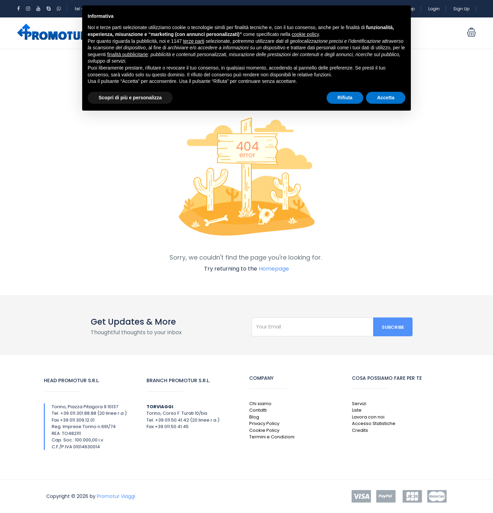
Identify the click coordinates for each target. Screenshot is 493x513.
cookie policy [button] (305, 34)
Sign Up (461, 9)
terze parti (193, 41)
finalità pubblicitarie (127, 54)
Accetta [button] (385, 97)
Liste (357, 410)
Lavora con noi (368, 417)
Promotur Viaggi (116, 496)
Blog (254, 417)
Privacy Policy (264, 423)
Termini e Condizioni (271, 437)
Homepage (274, 269)
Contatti (258, 410)
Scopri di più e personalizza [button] (130, 97)
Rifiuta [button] (345, 97)
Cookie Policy (264, 430)
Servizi (359, 403)
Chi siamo (260, 403)
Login (434, 9)
